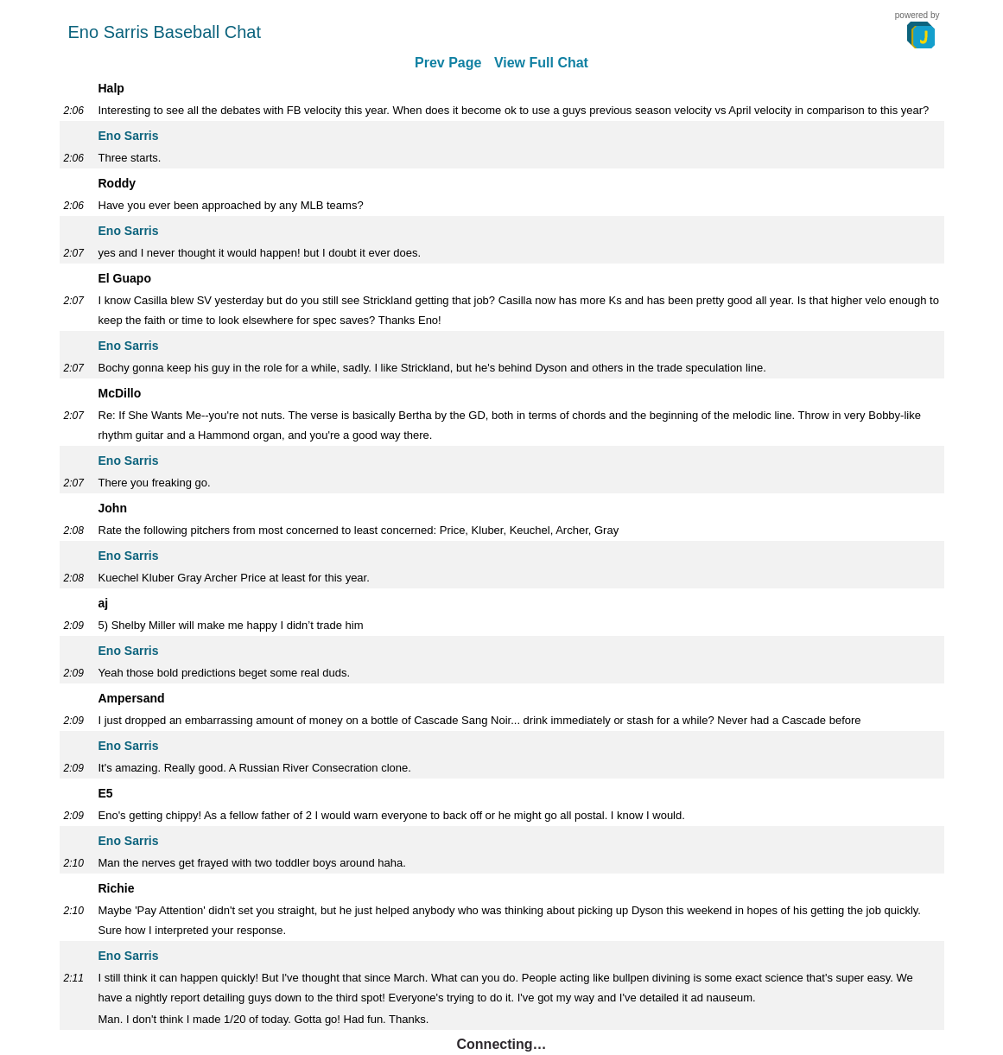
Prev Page (448, 62)
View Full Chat (541, 62)
